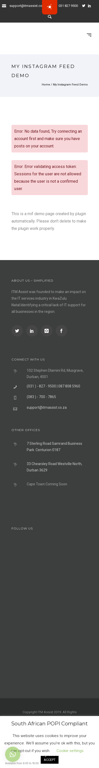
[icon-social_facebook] (61, 330)
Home (46, 84)
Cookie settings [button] (69, 750)
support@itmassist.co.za (28, 6)
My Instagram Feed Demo (70, 84)
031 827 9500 (68, 6)
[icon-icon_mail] (5, 5)
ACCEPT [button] (49, 760)
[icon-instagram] (48, 330)
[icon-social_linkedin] (91, 5)
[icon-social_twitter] (85, 5)
